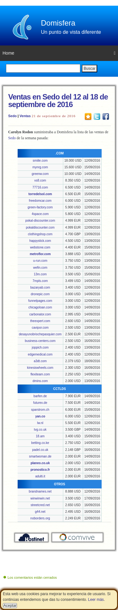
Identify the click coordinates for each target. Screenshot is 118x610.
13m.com (40, 274)
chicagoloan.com (40, 307)
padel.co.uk (40, 450)
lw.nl (40, 423)
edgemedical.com (40, 354)
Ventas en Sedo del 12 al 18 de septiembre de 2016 (58, 101)
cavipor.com (40, 327)
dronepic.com (40, 294)
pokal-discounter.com (40, 220)
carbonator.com (40, 314)
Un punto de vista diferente (71, 32)
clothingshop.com (40, 234)
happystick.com (40, 240)
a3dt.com (40, 361)
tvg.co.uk (40, 429)
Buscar (89, 68)
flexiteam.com (40, 374)
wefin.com (40, 267)
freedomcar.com (40, 200)
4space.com (40, 214)
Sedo (12, 116)
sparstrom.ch (40, 409)
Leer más (96, 599)
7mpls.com (40, 281)
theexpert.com (40, 321)
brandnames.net (40, 491)
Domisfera (58, 23)
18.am (40, 436)
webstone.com (40, 247)
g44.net (40, 511)
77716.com (40, 187)
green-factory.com (40, 207)
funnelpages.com (40, 300)
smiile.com (40, 160)
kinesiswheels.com (40, 367)
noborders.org (40, 518)
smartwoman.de (40, 456)
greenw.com (40, 174)
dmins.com (40, 381)
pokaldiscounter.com (40, 227)
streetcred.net (40, 505)
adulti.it (40, 476)
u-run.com (40, 260)
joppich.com (40, 347)
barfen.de (40, 396)
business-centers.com (40, 341)
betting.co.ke (40, 443)
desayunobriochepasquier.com (40, 334)
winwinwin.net (40, 498)
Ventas (25, 116)
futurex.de (40, 402)
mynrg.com (40, 167)
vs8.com (40, 180)
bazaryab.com (40, 287)
